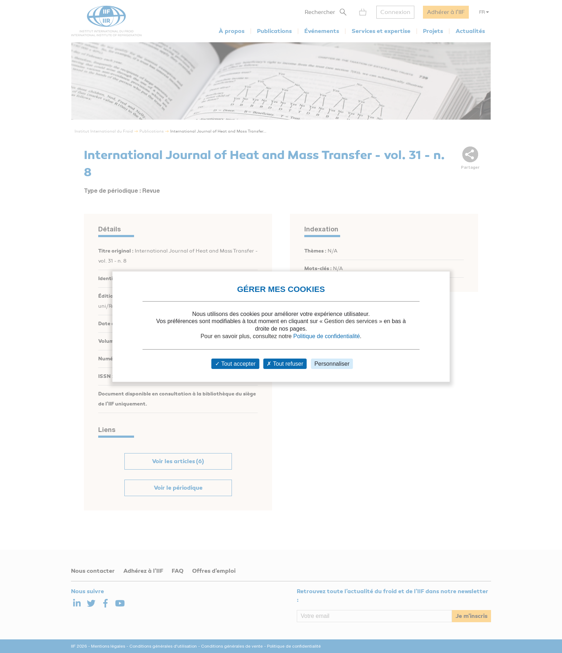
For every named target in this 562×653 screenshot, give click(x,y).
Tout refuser (285, 364)
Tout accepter (235, 364)
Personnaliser (331, 364)
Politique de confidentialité (326, 336)
